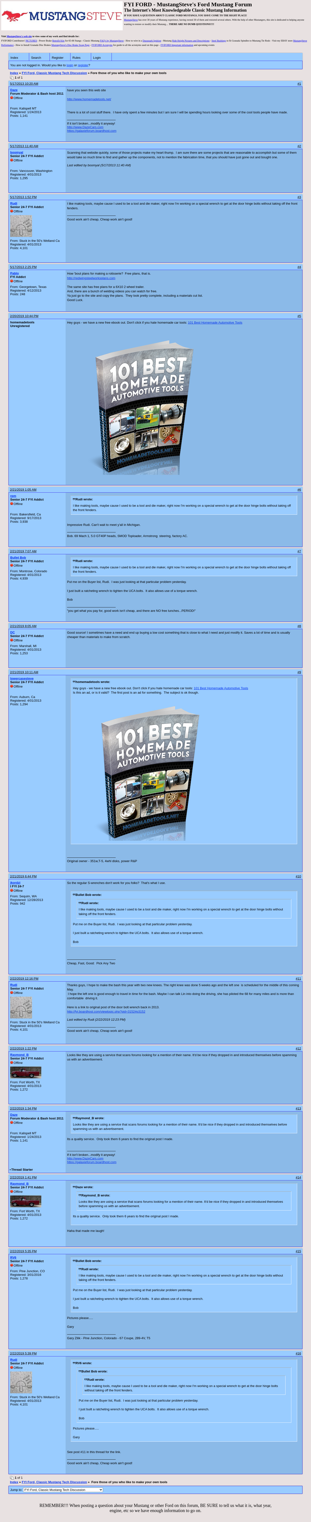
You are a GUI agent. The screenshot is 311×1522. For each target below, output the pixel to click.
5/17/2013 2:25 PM (23, 267)
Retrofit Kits (58, 40)
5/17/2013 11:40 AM (24, 146)
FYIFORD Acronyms (102, 45)
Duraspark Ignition (152, 40)
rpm (13, 496)
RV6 (13, 1257)
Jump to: (56, 1490)
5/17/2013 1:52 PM (23, 197)
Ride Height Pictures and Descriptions (190, 40)
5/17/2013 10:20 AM (24, 83)
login (70, 65)
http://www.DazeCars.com (85, 127)
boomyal (16, 152)
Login (97, 57)
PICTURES (31, 40)
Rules (76, 57)
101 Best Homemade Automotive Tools (215, 322)
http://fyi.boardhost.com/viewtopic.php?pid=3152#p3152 (106, 1011)
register (83, 65)
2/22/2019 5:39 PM (23, 1353)
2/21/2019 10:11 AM (24, 672)
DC (12, 632)
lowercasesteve (22, 678)
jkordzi (15, 882)
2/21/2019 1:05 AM (23, 489)
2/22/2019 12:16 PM (24, 978)
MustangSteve (131, 19)
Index (14, 57)
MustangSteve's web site (19, 36)
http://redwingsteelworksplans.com (91, 278)
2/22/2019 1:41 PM (23, 1177)
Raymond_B (19, 1055)
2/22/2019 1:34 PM (23, 1108)
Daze (13, 90)
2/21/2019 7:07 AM (23, 551)
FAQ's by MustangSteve (112, 40)
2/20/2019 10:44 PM (24, 316)
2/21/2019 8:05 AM (23, 626)
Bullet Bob (18, 557)
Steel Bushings (218, 40)
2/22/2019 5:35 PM (23, 1251)
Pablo (14, 273)
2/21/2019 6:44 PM (23, 876)
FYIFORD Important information (177, 45)
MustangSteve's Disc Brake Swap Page (71, 45)
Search (36, 57)
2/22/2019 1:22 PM (23, 1048)
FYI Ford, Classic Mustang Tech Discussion (54, 73)
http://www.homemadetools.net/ (89, 99)
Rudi (13, 203)
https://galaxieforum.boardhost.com (91, 131)
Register (57, 57)
